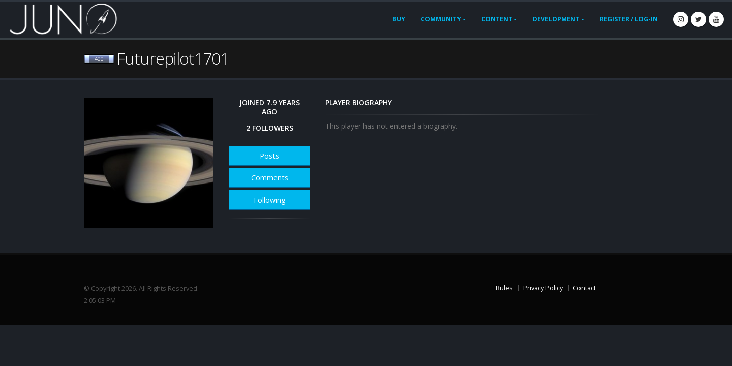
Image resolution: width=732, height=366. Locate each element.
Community (441, 19)
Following (270, 200)
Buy (398, 19)
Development (556, 19)
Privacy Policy (543, 288)
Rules (504, 288)
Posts (269, 156)
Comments (269, 177)
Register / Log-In (629, 19)
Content (496, 19)
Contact (584, 288)
